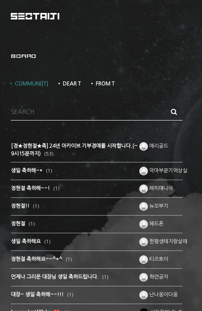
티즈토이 (153, 259)
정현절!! (21, 206)
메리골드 (153, 146)
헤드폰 (151, 223)
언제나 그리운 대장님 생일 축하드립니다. (55, 276)
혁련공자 (153, 276)
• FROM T (102, 83)
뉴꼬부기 (153, 206)
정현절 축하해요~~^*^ (37, 259)
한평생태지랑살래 (163, 241)
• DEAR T (69, 83)
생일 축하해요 (26, 241)
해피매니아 (156, 188)
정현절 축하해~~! (31, 188)
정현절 (18, 223)
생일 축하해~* (27, 170)
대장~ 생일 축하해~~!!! (38, 294)
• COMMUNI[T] (28, 83)
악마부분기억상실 (163, 170)
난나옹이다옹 (158, 294)
